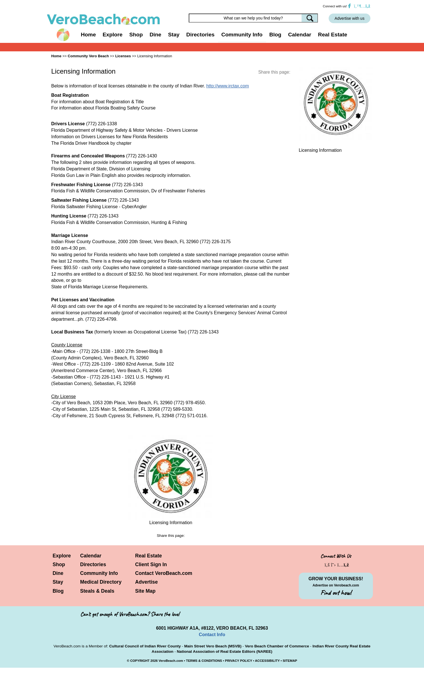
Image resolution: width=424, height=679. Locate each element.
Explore (62, 556)
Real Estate (332, 35)
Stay (58, 582)
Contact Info (212, 634)
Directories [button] (200, 35)
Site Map (145, 591)
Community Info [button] (242, 35)
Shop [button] (136, 35)
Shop (59, 564)
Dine (155, 35)
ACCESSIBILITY (267, 660)
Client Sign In (151, 564)
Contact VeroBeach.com (163, 573)
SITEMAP (290, 660)
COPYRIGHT (140, 660)
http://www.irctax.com (227, 85)
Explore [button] (112, 35)
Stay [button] (174, 35)
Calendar (299, 35)
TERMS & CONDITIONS (204, 660)
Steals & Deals (97, 591)
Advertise (146, 582)
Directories (93, 564)
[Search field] (253, 18)
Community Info (99, 573)
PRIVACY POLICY (238, 660)
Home (88, 35)
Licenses (123, 56)
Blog (275, 35)
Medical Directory (101, 582)
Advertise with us (349, 18)
